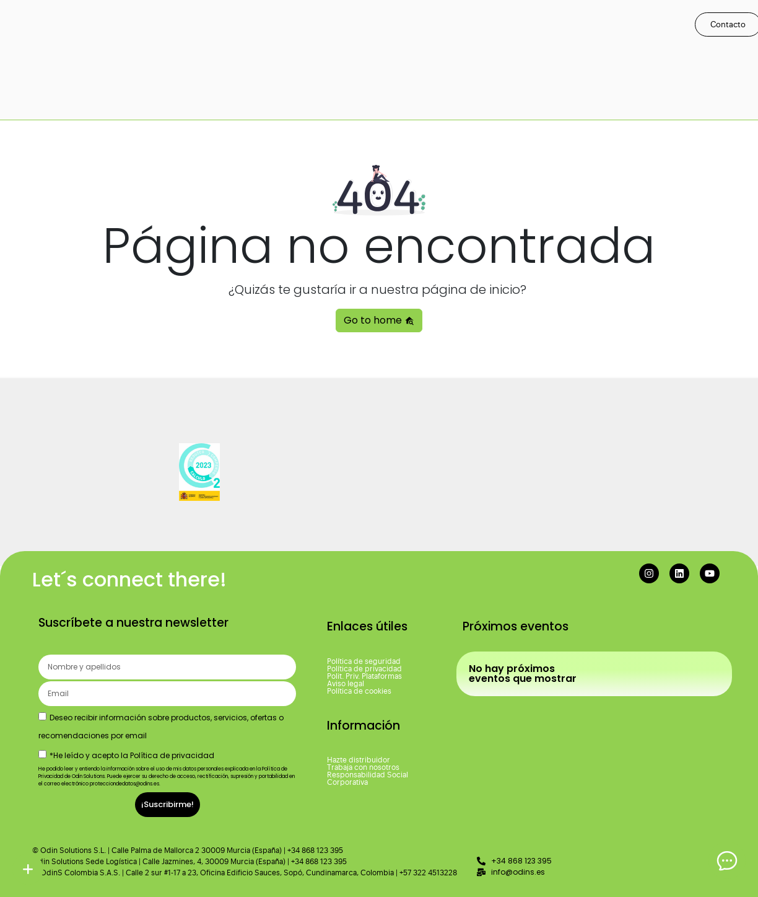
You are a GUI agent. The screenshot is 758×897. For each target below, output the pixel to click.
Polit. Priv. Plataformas (364, 676)
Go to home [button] (379, 320)
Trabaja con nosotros (363, 767)
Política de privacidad (364, 669)
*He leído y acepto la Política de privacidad (132, 755)
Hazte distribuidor (358, 760)
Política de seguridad (364, 661)
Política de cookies (359, 691)
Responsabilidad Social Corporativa (367, 778)
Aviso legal (345, 683)
